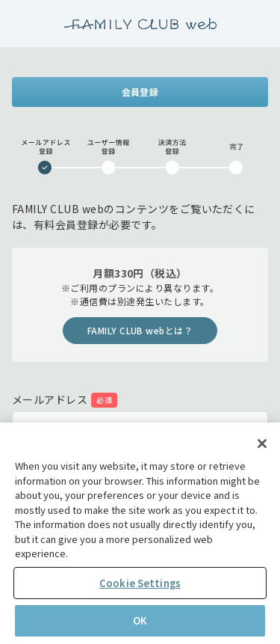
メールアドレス (49, 399)
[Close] (262, 443)
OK (140, 620)
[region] (140, 533)
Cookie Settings (140, 583)
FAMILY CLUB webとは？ (140, 330)
